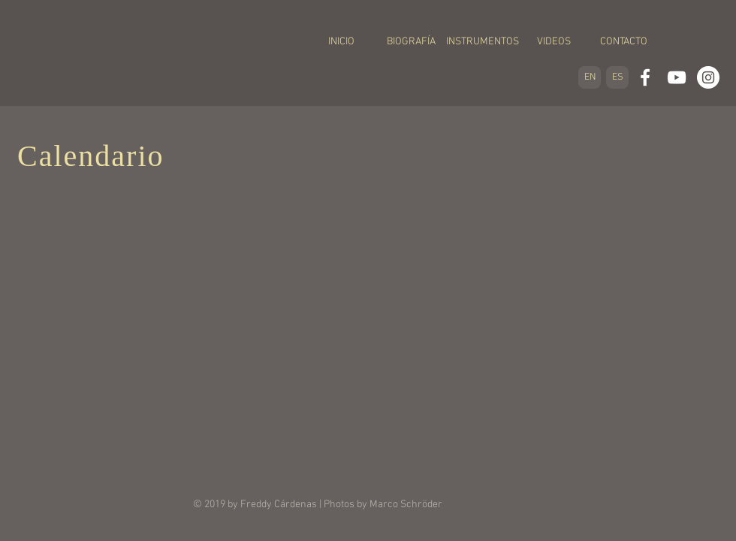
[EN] (589, 77)
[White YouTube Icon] (676, 77)
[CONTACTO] (624, 42)
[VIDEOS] (554, 42)
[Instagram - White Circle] (708, 77)
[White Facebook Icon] (645, 77)
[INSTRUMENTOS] (482, 42)
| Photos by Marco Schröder (379, 504)
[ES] (617, 77)
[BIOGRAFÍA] (411, 42)
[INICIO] (341, 42)
